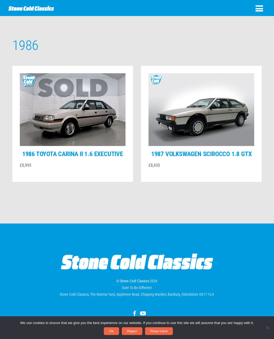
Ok (111, 331)
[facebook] (134, 312)
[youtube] (142, 312)
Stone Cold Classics (134, 281)
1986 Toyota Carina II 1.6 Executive (72, 154)
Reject (132, 331)
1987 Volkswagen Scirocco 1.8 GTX (201, 154)
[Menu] (259, 8)
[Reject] (267, 327)
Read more (159, 331)
